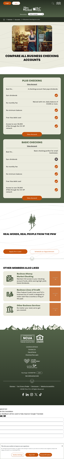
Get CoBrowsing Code (32, 376)
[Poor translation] (4, 416)
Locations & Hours (32, 346)
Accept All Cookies (45, 454)
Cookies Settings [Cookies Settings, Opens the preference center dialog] (18, 454)
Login (7, 3)
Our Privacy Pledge (23, 386)
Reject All (32, 454)
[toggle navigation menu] (58, 3)
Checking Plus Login (32, 355)
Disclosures (35, 386)
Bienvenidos (23, 14)
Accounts (17, 19)
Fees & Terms (32, 352)
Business (10, 19)
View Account (32, 84)
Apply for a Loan (15, 251)
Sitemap (12, 386)
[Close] (62, 446)
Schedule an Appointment (44, 251)
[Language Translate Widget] (36, 14)
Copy (39, 373)
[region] (32, 451)
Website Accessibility (47, 386)
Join (16, 3)
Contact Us (32, 349)
